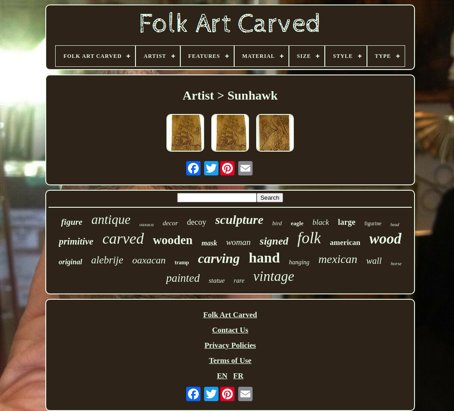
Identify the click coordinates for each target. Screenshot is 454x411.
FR (238, 376)
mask (209, 243)
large (346, 222)
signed (274, 241)
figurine (372, 223)
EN (222, 376)
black (320, 222)
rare (239, 280)
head (394, 224)
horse (396, 263)
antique (111, 219)
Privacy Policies (230, 345)
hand (264, 257)
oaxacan (149, 260)
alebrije (107, 260)
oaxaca (147, 224)
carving (219, 258)
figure (72, 222)
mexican (338, 259)
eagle (297, 223)
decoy (196, 222)
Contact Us (230, 330)
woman (238, 242)
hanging (299, 262)
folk (309, 238)
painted (183, 278)
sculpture (239, 220)
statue (217, 280)
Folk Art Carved (230, 314)
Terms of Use (230, 360)
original (70, 262)
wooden (173, 240)
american (345, 242)
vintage (273, 276)
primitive (76, 241)
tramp (182, 262)
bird (277, 223)
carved (123, 238)
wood (385, 239)
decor (170, 223)
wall (373, 261)
